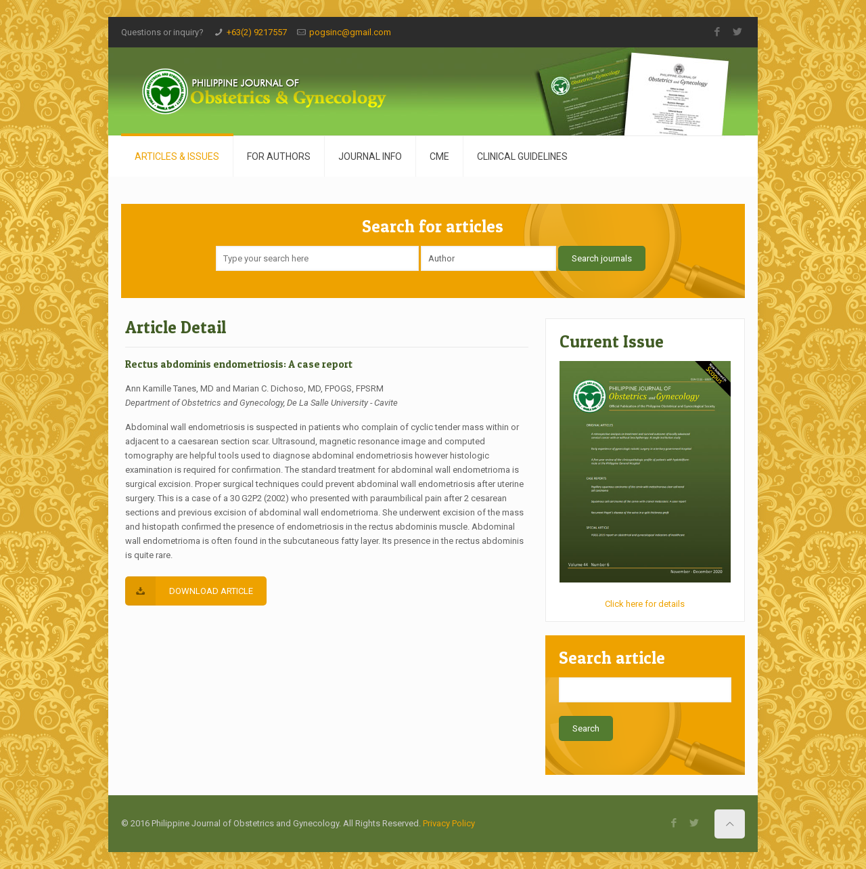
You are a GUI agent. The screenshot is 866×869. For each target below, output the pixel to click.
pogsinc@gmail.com (350, 32)
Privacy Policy (449, 823)
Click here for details (645, 604)
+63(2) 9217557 (257, 32)
